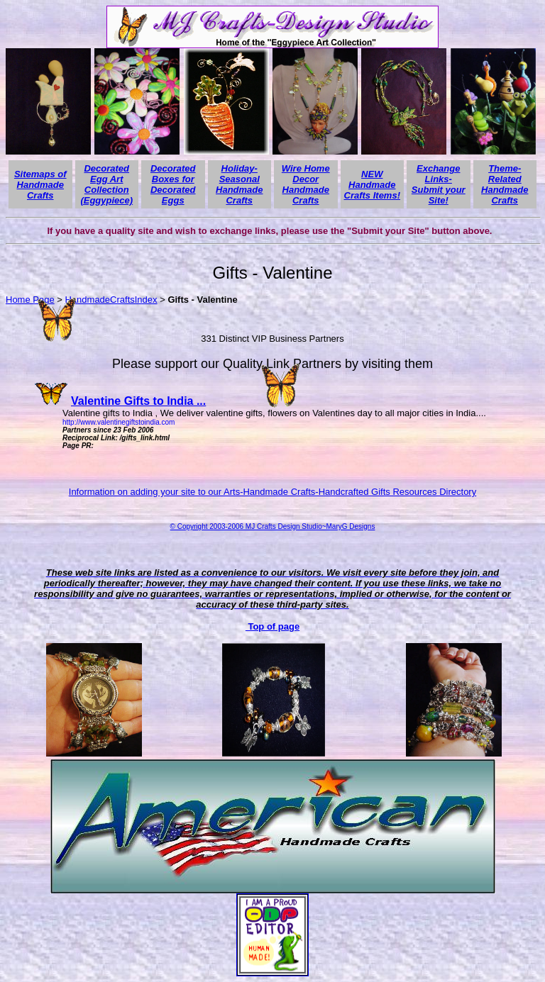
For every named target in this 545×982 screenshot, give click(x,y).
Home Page (30, 299)
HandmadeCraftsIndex (111, 299)
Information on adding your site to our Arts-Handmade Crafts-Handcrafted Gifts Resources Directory (272, 491)
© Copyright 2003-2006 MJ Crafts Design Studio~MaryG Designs (272, 526)
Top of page (272, 626)
